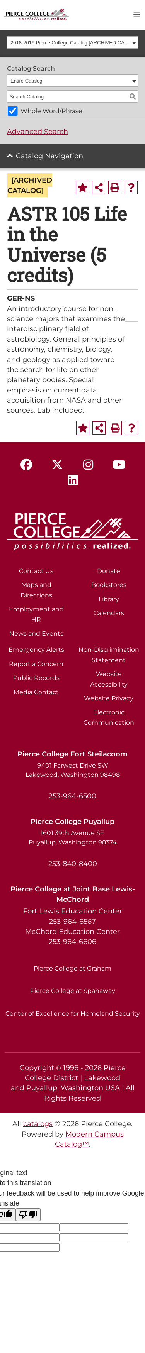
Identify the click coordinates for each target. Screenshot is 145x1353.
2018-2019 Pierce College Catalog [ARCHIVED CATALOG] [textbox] (70, 43)
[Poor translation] (28, 1214)
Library (109, 599)
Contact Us (36, 571)
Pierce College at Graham (72, 968)
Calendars (109, 613)
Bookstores (108, 585)
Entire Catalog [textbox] (26, 81)
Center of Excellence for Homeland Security (72, 1013)
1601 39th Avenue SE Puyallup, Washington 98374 (73, 837)
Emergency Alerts (36, 649)
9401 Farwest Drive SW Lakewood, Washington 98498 (73, 770)
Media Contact (36, 692)
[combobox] (72, 42)
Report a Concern (36, 664)
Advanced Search (37, 131)
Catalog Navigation (49, 156)
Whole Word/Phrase (51, 111)
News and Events (36, 633)
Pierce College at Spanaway (72, 990)
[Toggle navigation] (137, 15)
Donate (108, 571)
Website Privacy (108, 698)
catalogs (38, 1124)
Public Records (36, 678)
